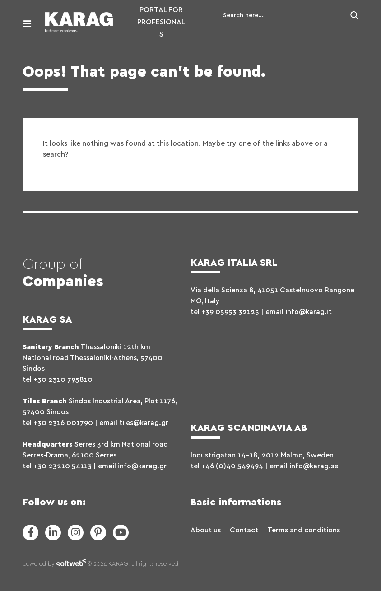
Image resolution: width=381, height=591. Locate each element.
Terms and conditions (303, 530)
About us (205, 530)
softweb (71, 564)
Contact (244, 530)
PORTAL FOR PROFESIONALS (161, 22)
